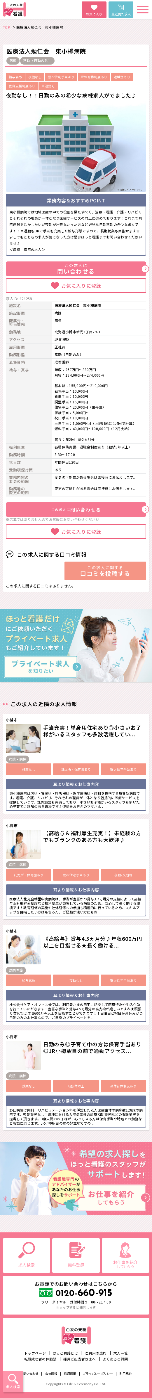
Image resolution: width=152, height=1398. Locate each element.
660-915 (84, 1293)
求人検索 (13, 1386)
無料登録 (76, 1265)
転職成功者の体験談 (40, 1358)
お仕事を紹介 (125, 1264)
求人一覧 (120, 1353)
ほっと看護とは (65, 1353)
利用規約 (126, 1373)
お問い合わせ (29, 1373)
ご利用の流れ (95, 1353)
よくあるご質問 (115, 1358)
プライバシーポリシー (98, 1373)
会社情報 (51, 1373)
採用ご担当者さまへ (79, 1358)
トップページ (35, 1353)
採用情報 (70, 1373)
